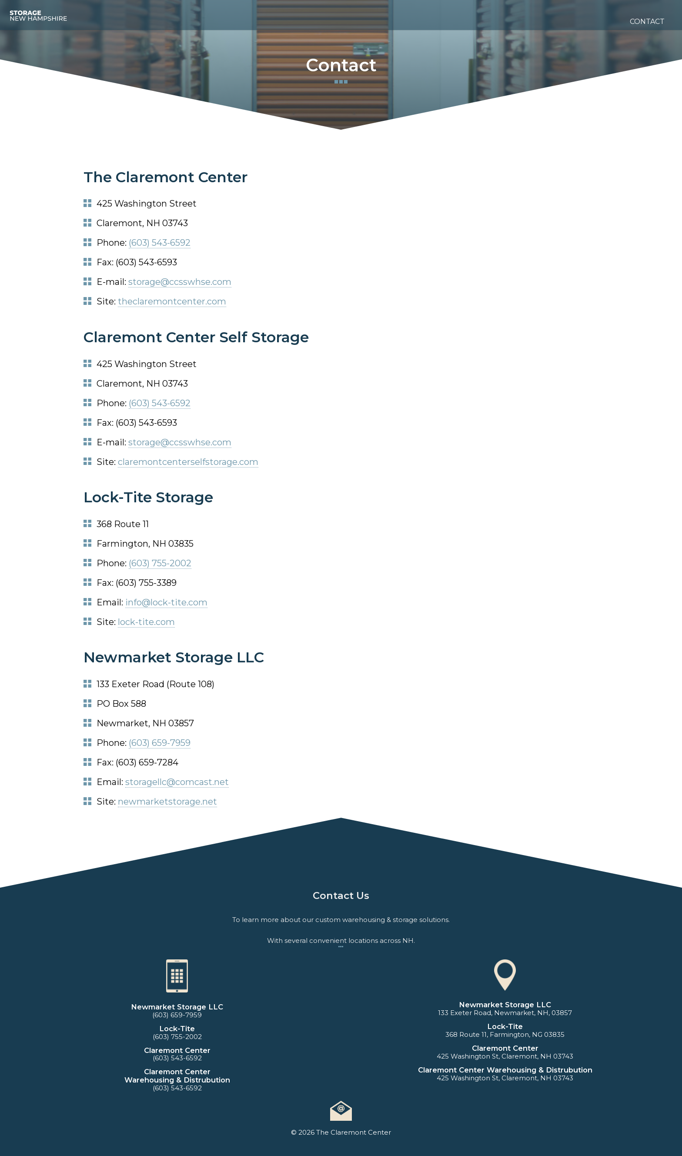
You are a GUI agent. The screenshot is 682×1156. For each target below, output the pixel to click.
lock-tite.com (146, 622)
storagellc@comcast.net (177, 782)
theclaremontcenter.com (172, 301)
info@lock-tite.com (166, 602)
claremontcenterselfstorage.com (188, 462)
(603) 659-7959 (160, 743)
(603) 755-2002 (160, 563)
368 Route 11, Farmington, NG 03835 (505, 1034)
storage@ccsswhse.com (179, 282)
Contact (647, 21)
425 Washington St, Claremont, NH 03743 (505, 1056)
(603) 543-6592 (160, 242)
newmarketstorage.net (167, 801)
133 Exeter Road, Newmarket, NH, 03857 (505, 1013)
